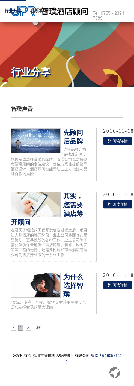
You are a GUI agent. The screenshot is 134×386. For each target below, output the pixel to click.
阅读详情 (118, 141)
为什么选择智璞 (73, 285)
